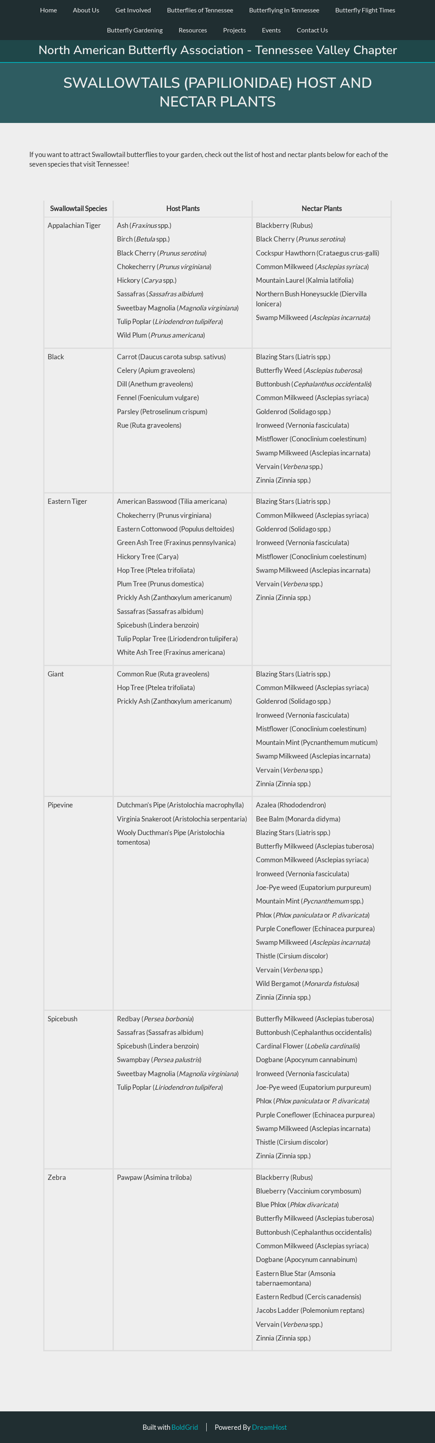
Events (271, 30)
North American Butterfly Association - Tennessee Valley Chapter (217, 50)
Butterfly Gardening (135, 30)
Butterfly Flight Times (365, 10)
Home (48, 10)
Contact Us (312, 30)
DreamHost (269, 1427)
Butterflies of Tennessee (200, 10)
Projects (234, 30)
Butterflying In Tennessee (284, 10)
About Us (86, 10)
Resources (193, 30)
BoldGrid (184, 1427)
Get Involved (133, 10)
